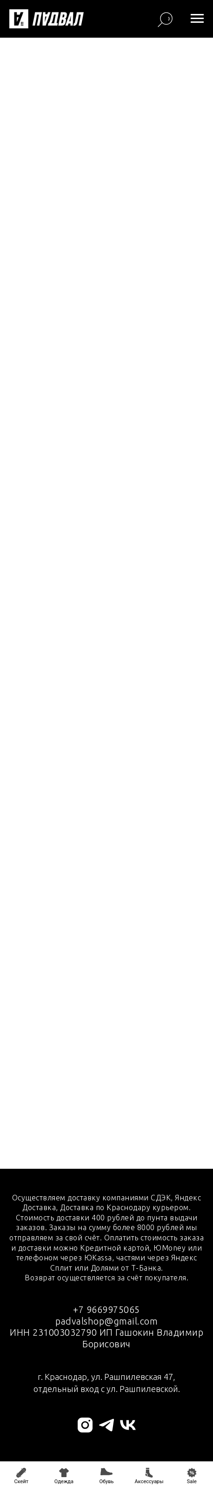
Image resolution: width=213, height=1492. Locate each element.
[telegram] (106, 1425)
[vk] (128, 1425)
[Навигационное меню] (197, 18)
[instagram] (85, 1425)
